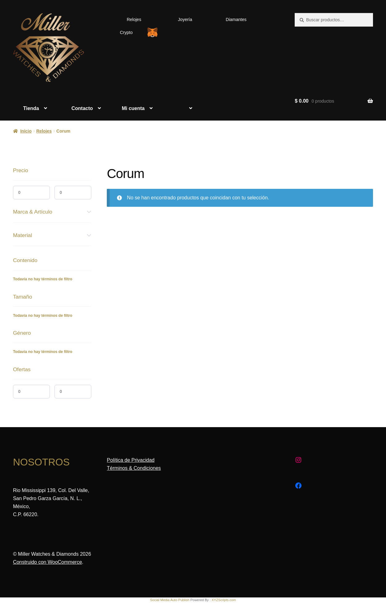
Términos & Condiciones (134, 468)
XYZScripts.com (223, 600)
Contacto (82, 108)
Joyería (185, 19)
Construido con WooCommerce (47, 562)
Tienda (31, 108)
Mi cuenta (133, 108)
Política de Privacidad (130, 460)
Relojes (134, 19)
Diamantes (236, 19)
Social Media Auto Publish (169, 600)
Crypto (126, 32)
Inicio (26, 131)
